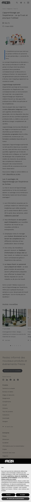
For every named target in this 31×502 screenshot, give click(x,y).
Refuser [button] (8, 494)
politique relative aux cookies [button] (8, 479)
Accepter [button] (22, 494)
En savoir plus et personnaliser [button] (15, 498)
